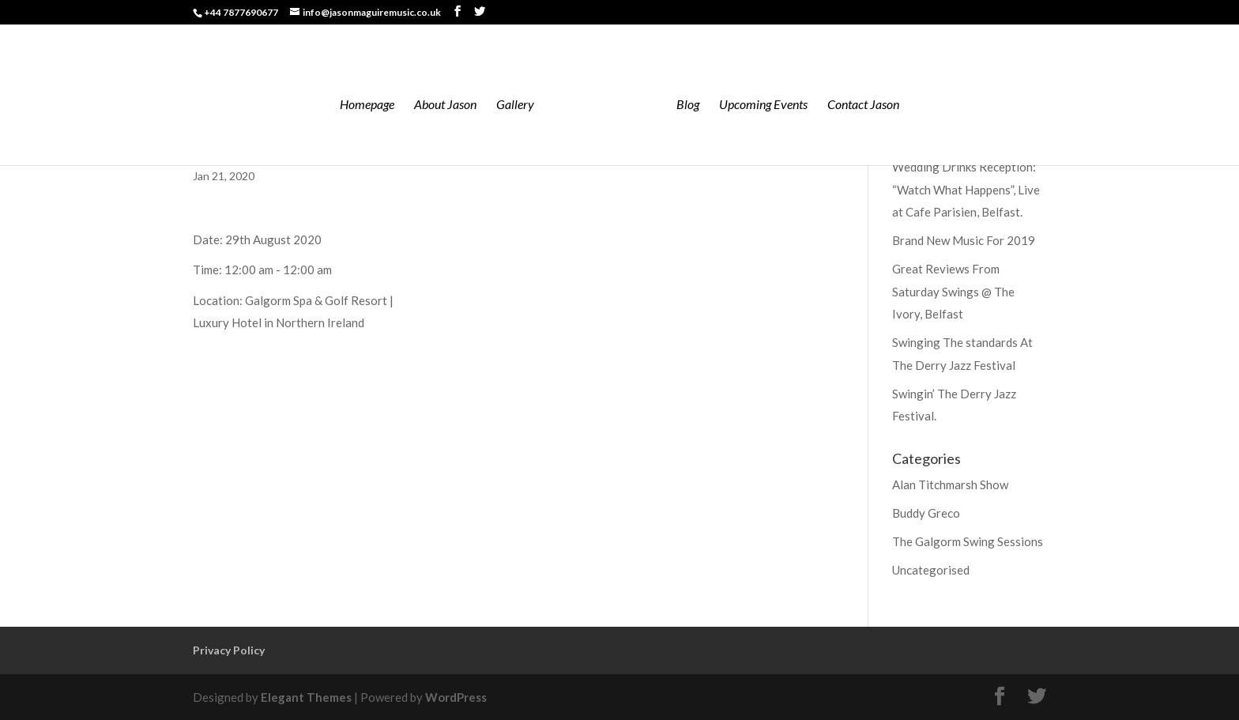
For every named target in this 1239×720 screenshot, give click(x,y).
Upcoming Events (763, 105)
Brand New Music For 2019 (963, 240)
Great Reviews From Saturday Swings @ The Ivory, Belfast (953, 291)
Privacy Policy (229, 650)
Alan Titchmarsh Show (950, 484)
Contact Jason (863, 105)
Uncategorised (931, 570)
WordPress (456, 697)
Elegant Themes (306, 697)
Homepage (367, 105)
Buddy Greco (926, 513)
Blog (687, 105)
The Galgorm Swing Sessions (967, 541)
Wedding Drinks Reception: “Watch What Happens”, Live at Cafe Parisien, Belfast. (966, 189)
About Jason (445, 105)
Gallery (515, 105)
